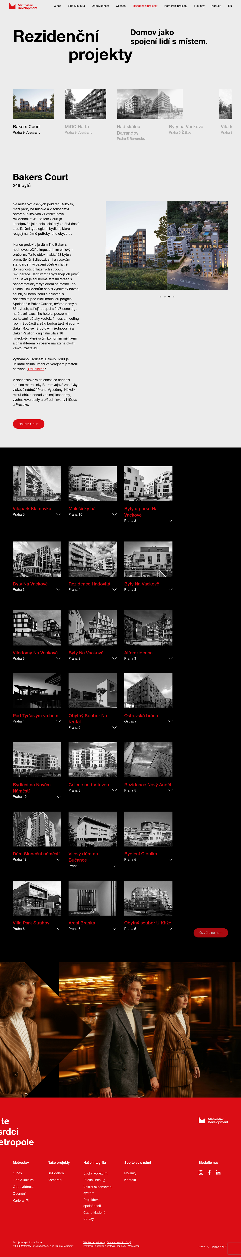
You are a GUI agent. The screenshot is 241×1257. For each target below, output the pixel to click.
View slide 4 (173, 296)
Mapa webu (134, 1246)
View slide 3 (169, 296)
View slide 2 (165, 296)
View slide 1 (160, 296)
